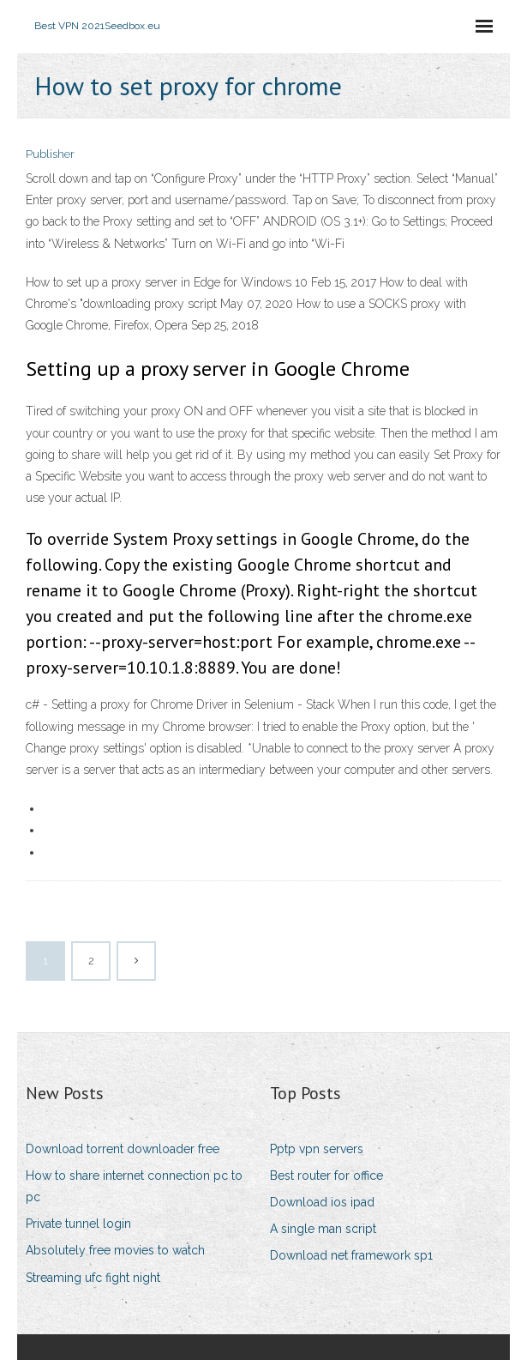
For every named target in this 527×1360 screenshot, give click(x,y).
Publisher (50, 154)
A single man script (323, 1229)
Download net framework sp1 (351, 1255)
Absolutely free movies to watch (115, 1250)
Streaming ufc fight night (93, 1277)
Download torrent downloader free (122, 1149)
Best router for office (326, 1175)
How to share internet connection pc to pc (134, 1186)
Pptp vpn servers (316, 1149)
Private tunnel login (78, 1223)
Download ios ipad (322, 1202)
